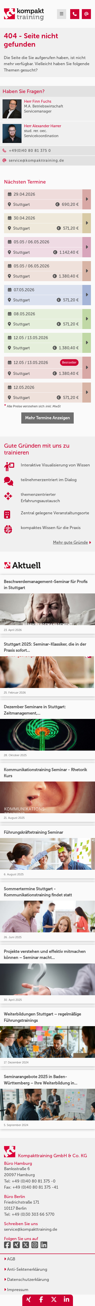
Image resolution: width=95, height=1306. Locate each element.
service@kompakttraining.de (30, 1229)
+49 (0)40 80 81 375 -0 (33, 1181)
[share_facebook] (41, 1300)
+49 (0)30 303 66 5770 (33, 1214)
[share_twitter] (54, 1300)
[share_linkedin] (66, 1300)
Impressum (16, 1289)
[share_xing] (28, 1300)
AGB (9, 1259)
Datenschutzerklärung (26, 1279)
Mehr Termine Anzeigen (47, 417)
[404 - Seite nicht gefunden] (74, 14)
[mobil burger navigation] (61, 14)
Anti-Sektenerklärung (25, 1269)
